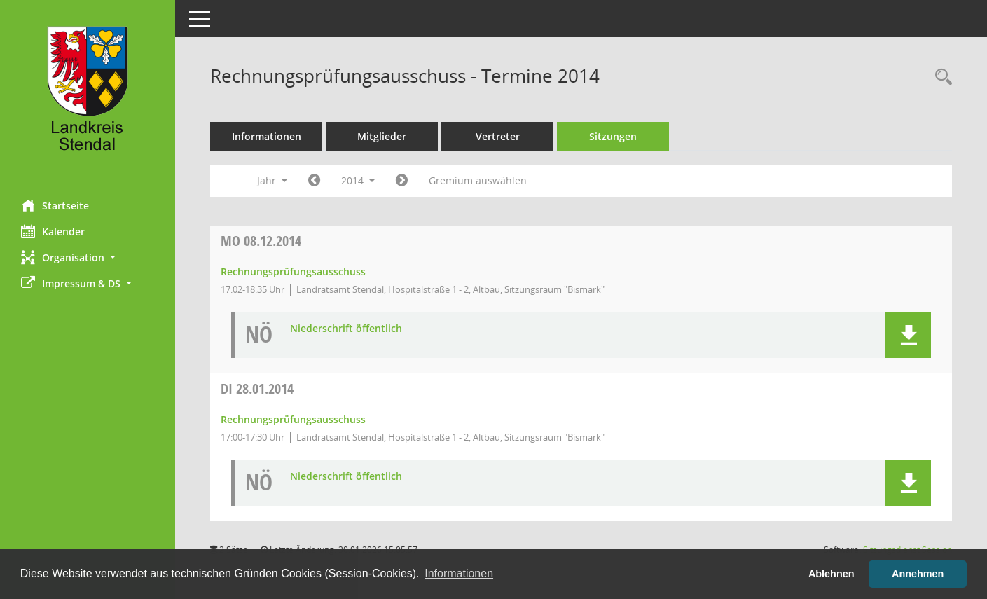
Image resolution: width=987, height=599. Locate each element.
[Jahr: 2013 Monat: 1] (314, 180)
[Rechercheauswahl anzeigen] (940, 77)
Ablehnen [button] (831, 573)
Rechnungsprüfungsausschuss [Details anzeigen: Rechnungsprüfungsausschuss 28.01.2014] (293, 419)
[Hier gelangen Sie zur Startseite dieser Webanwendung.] (87, 95)
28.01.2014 (257, 388)
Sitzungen (613, 136)
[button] (87, 257)
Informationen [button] (459, 573)
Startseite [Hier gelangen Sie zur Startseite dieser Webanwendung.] (55, 205)
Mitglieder (381, 136)
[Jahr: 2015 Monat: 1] (401, 180)
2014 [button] (358, 180)
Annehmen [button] (918, 573)
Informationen (266, 136)
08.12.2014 (261, 240)
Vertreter (498, 136)
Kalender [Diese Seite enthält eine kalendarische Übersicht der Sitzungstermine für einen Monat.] (53, 231)
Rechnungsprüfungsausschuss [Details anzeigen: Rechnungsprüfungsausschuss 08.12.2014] (293, 271)
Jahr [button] (272, 180)
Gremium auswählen (478, 180)
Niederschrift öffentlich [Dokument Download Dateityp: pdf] (346, 329)
